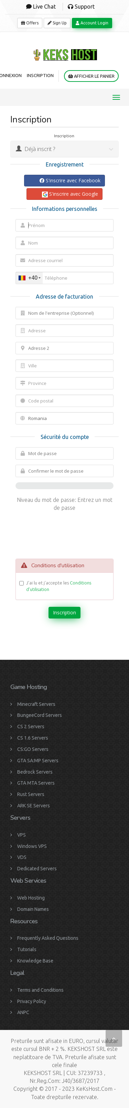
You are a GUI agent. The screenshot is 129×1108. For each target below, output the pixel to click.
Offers (30, 23)
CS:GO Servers (33, 749)
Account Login (92, 23)
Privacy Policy (31, 1001)
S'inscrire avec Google (70, 194)
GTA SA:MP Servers (37, 760)
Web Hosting (31, 898)
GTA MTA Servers (36, 783)
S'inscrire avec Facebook (70, 180)
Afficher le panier (91, 76)
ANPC (23, 1012)
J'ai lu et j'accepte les (58, 586)
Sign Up (57, 23)
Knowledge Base (35, 961)
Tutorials (26, 949)
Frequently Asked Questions (47, 938)
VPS (21, 835)
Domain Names (33, 909)
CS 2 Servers (30, 726)
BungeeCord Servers (39, 715)
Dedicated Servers (37, 868)
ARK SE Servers (33, 805)
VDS (21, 857)
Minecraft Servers (36, 704)
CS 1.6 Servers (32, 738)
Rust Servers (30, 794)
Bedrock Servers (35, 772)
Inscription (40, 75)
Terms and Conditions (40, 990)
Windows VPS (32, 846)
